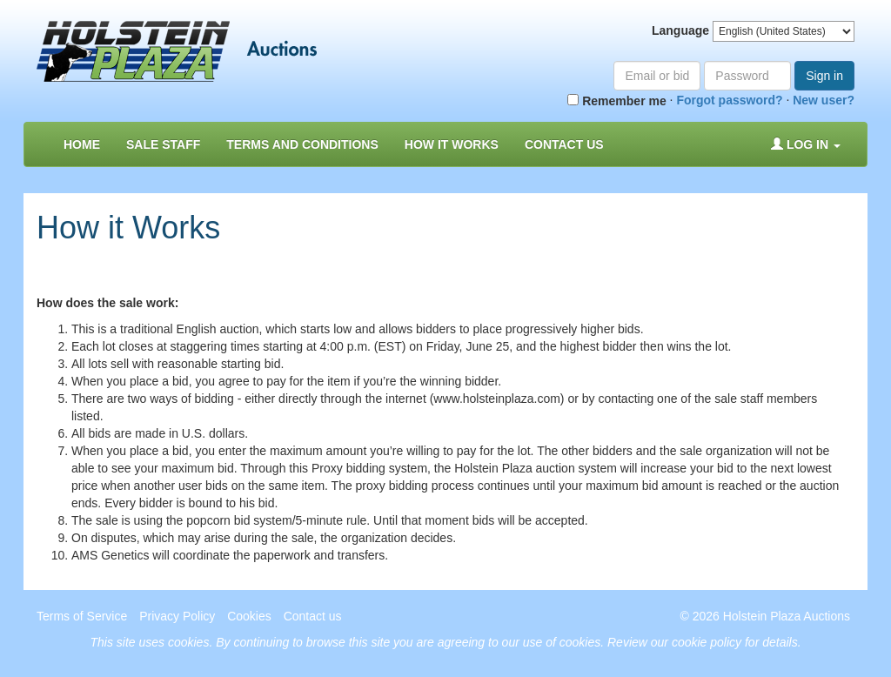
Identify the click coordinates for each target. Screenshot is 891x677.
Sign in (824, 76)
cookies (188, 642)
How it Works (452, 144)
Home (82, 144)
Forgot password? (729, 100)
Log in (806, 144)
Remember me (616, 101)
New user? (823, 100)
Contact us (564, 144)
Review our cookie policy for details (702, 642)
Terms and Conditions (302, 144)
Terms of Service (82, 616)
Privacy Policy (177, 616)
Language (680, 30)
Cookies (249, 616)
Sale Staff (163, 144)
